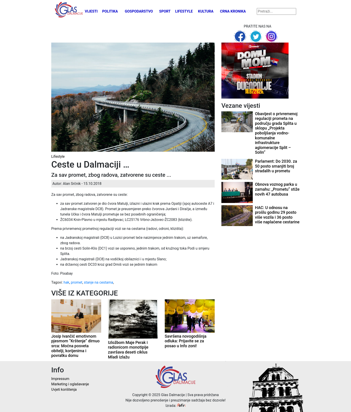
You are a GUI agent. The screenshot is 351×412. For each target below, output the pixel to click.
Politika (110, 11)
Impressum (60, 379)
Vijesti (91, 11)
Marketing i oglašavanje (70, 384)
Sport (165, 11)
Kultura (206, 11)
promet (76, 282)
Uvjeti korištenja (64, 389)
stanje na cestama (98, 282)
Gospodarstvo (139, 11)
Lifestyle (184, 11)
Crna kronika (233, 11)
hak (66, 282)
